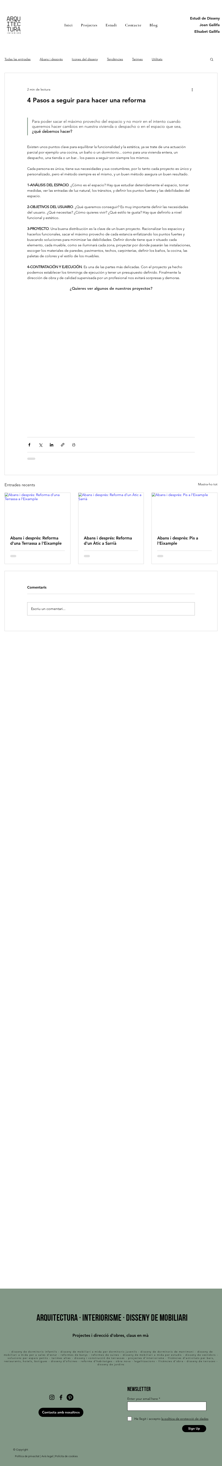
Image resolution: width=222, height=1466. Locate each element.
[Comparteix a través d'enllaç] (62, 445)
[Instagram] (51, 1397)
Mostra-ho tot (207, 484)
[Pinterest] (70, 1397)
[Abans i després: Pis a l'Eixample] (184, 511)
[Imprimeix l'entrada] (74, 445)
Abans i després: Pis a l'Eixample (177, 540)
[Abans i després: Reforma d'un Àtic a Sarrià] (111, 511)
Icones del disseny (85, 59)
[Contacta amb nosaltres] (61, 1412)
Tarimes (137, 59)
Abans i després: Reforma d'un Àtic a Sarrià (108, 540)
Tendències (115, 59)
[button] (212, 59)
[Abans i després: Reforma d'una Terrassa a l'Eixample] (37, 511)
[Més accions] (192, 89)
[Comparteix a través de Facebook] (29, 445)
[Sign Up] (194, 1428)
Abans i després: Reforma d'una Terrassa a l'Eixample (36, 540)
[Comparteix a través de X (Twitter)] (40, 445)
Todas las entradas (18, 59)
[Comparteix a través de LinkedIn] (51, 445)
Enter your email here (142, 1398)
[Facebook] (61, 1397)
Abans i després (51, 59)
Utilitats (157, 59)
